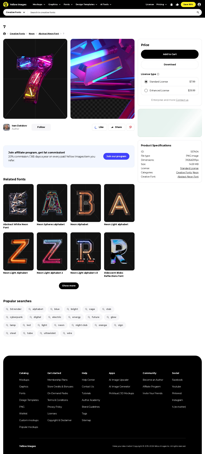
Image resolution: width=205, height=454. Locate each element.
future (93, 317)
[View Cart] (171, 4)
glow (111, 317)
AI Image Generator (119, 386)
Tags (84, 413)
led (26, 325)
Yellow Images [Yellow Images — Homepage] (27, 446)
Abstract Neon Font (188, 176)
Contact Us (88, 386)
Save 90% (188, 4)
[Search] (198, 12)
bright (72, 309)
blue (54, 309)
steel (11, 333)
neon (59, 325)
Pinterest (177, 393)
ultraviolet (48, 333)
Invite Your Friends (152, 393)
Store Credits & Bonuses (60, 386)
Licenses (52, 413)
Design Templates (29, 400)
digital (35, 317)
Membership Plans (57, 379)
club (106, 309)
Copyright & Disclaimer (59, 420)
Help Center (88, 379)
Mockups (24, 379)
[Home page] (4, 33)
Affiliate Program (151, 386)
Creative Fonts (184, 172)
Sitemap (86, 420)
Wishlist (23, 413)
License (150, 4)
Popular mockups (28, 427)
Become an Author (153, 379)
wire (67, 333)
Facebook (177, 379)
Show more (68, 285)
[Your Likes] (177, 4)
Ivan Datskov (19, 125)
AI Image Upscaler (119, 379)
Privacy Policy (54, 406)
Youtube (176, 386)
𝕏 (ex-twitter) (179, 406)
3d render (13, 309)
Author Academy (91, 400)
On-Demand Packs (57, 393)
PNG (22, 406)
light (42, 325)
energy (74, 317)
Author (15, 128)
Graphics (23, 386)
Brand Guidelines (91, 406)
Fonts (22, 393)
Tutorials (86, 393)
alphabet (35, 309)
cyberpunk (14, 317)
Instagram (177, 400)
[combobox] (115, 12)
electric (54, 317)
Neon (196, 172)
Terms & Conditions (57, 400)
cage (90, 309)
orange (100, 325)
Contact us (182, 99)
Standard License (189, 168)
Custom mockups (28, 420)
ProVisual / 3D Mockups (121, 393)
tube (28, 333)
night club (79, 325)
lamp (11, 325)
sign (118, 325)
